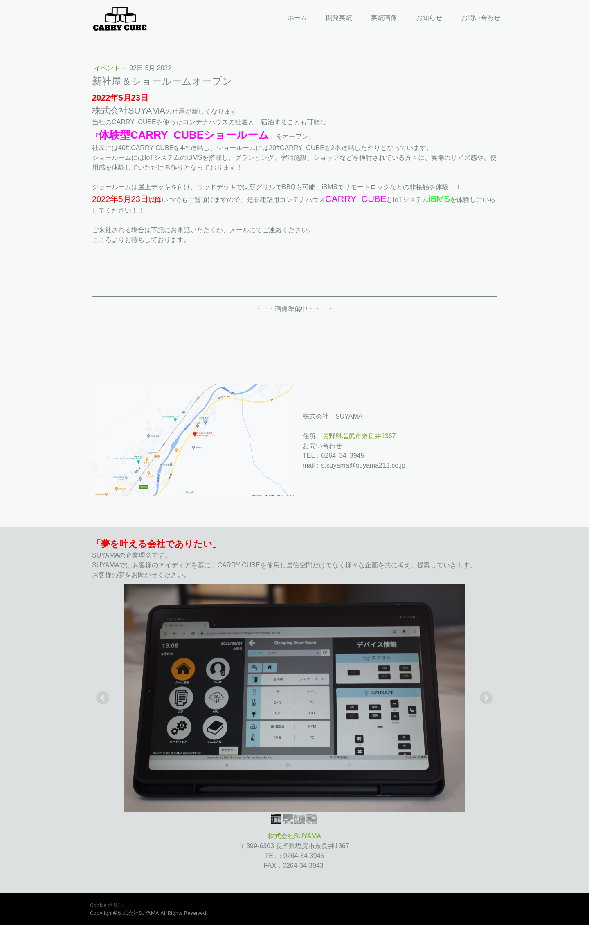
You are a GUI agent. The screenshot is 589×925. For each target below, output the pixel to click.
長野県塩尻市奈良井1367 (359, 435)
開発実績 (339, 17)
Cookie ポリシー (109, 905)
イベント (108, 68)
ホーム (297, 17)
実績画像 (384, 17)
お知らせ (429, 17)
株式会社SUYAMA (294, 836)
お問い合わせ (480, 17)
